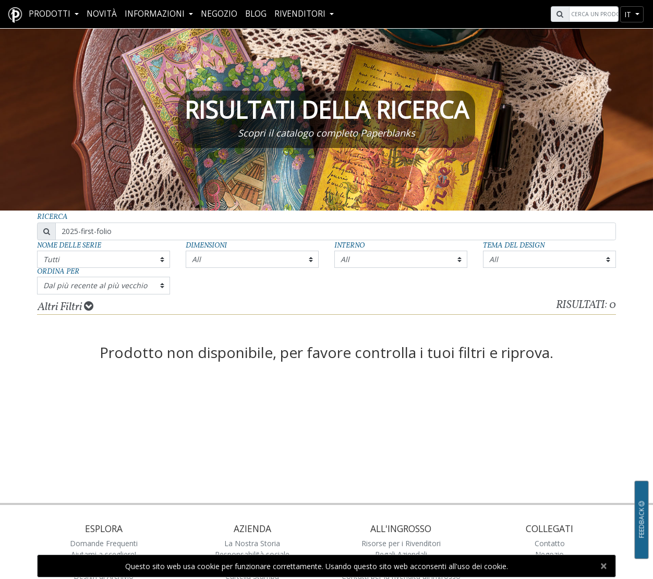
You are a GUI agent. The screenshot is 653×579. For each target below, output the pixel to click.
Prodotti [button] (50, 13)
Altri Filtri (65, 307)
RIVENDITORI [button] (301, 13)
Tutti (51, 259)
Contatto (550, 543)
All (196, 259)
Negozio (219, 13)
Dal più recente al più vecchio (95, 285)
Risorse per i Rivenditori (401, 543)
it (628, 14)
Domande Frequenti (104, 543)
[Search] (592, 14)
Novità (102, 13)
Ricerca (52, 217)
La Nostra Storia (252, 543)
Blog (256, 13)
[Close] (603, 566)
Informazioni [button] (156, 13)
